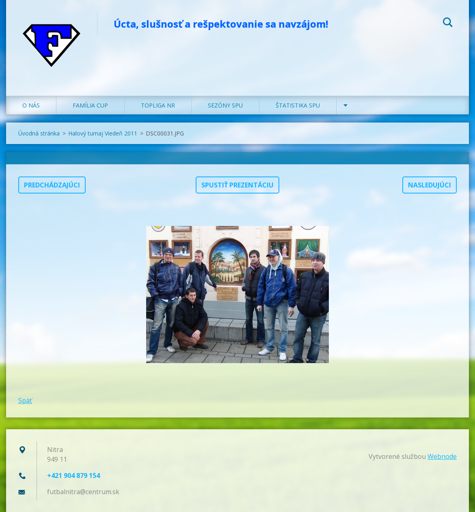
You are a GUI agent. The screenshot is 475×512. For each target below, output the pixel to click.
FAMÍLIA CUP (90, 105)
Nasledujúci (429, 185)
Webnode (442, 456)
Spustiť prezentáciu (237, 185)
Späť (25, 400)
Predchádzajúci (52, 185)
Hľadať (448, 23)
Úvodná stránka (39, 133)
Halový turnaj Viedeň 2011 (102, 133)
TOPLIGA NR (158, 105)
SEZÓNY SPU (225, 105)
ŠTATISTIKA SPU (298, 105)
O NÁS (31, 105)
